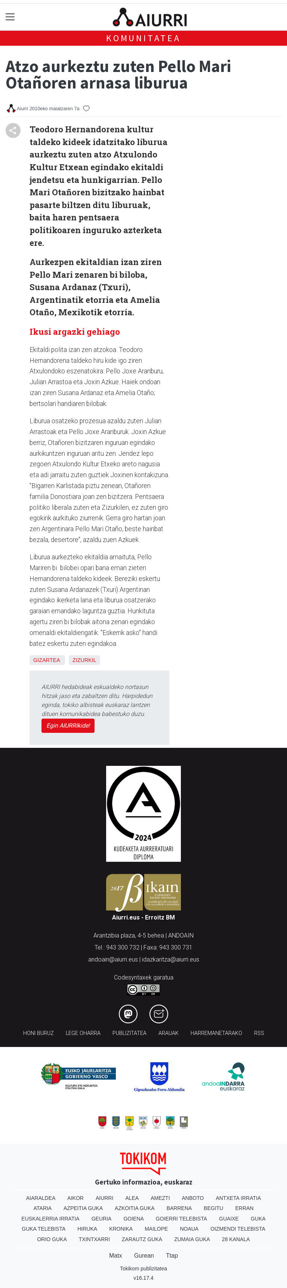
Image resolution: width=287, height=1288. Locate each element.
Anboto (193, 1198)
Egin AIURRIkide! (68, 725)
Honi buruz (38, 1033)
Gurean (144, 1255)
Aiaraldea (41, 1198)
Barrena (179, 1208)
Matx (115, 1255)
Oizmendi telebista (237, 1229)
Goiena (133, 1219)
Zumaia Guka (192, 1239)
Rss (259, 1033)
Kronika (121, 1229)
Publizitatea (129, 1033)
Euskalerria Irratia (50, 1219)
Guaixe (229, 1219)
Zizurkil (84, 660)
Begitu (213, 1208)
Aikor (75, 1198)
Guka (258, 1219)
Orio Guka (52, 1239)
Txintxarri (94, 1239)
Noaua (189, 1229)
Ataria (43, 1208)
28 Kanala (236, 1239)
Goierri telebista (181, 1219)
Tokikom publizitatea (143, 1269)
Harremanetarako (216, 1033)
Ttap (172, 1255)
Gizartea (46, 660)
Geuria (102, 1219)
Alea (132, 1198)
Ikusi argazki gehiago (76, 331)
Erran (244, 1208)
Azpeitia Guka (83, 1208)
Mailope (156, 1229)
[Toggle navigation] (10, 17)
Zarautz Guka (142, 1239)
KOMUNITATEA (143, 38)
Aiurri (104, 1198)
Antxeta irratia (238, 1198)
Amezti (160, 1198)
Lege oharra (83, 1033)
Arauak (168, 1033)
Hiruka (87, 1229)
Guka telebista (43, 1229)
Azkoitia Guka (135, 1208)
